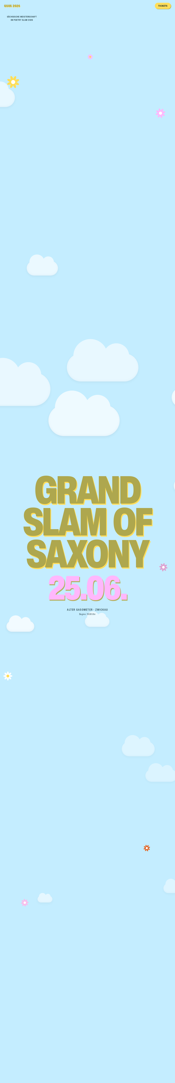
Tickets (162, 6)
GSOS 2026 (12, 5)
